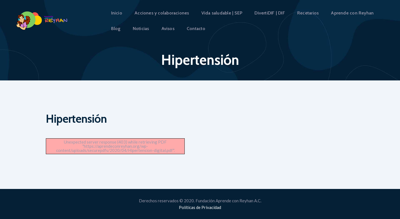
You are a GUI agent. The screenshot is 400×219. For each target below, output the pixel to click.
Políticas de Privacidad (200, 207)
